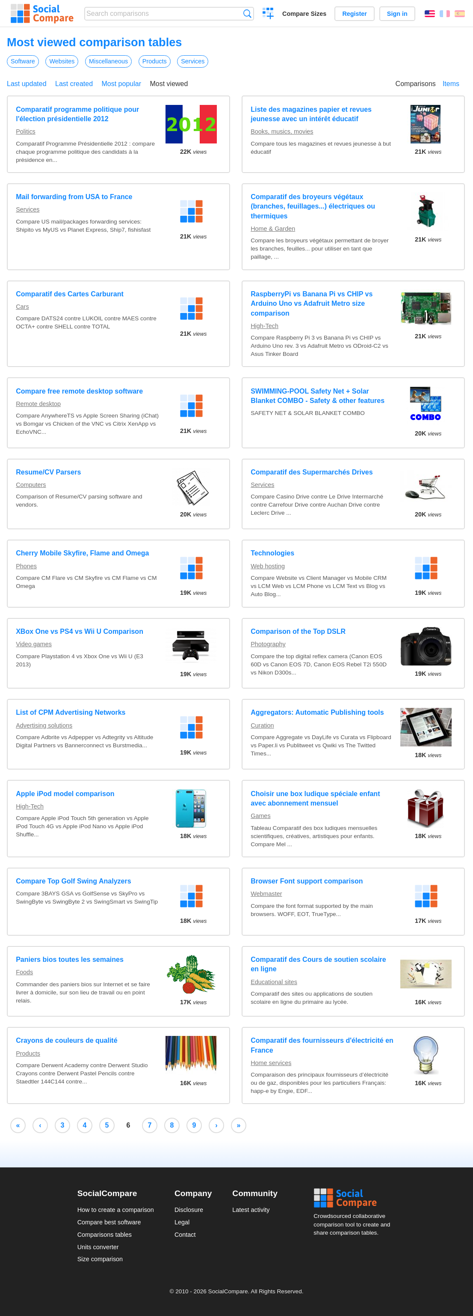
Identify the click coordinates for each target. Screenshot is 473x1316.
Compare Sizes (304, 13)
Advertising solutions (44, 725)
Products (154, 61)
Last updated (27, 83)
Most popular (122, 83)
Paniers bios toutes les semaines (70, 959)
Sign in (397, 13)
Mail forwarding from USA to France (74, 196)
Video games (34, 644)
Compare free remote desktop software (79, 391)
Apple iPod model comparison (65, 793)
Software (23, 61)
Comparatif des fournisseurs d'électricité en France (322, 1045)
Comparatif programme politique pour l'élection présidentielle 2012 (77, 114)
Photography (268, 644)
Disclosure (188, 1209)
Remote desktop (38, 403)
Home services (271, 1062)
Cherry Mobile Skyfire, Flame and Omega (82, 553)
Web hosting (268, 566)
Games (260, 815)
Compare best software (109, 1222)
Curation (262, 725)
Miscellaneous (108, 61)
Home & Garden (273, 228)
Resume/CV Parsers (48, 472)
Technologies (272, 553)
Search (247, 13)
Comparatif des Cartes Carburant (70, 294)
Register (354, 13)
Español (460, 13)
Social (354, 1198)
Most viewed (169, 83)
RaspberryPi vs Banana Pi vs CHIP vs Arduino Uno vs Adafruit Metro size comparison (311, 303)
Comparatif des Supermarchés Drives (311, 472)
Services (192, 61)
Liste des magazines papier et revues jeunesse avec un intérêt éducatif (311, 114)
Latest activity (250, 1209)
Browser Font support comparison (307, 881)
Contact (185, 1234)
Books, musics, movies (282, 131)
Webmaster (266, 893)
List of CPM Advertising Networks (70, 712)
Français (445, 13)
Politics (25, 131)
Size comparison (100, 1259)
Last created (74, 83)
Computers (31, 484)
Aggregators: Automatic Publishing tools (317, 712)
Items (451, 83)
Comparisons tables (104, 1234)
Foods (24, 972)
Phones (26, 566)
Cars (22, 306)
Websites (61, 61)
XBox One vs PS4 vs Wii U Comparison (79, 631)
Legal (181, 1222)
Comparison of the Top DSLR (298, 631)
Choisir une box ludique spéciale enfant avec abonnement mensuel (315, 798)
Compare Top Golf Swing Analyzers (73, 881)
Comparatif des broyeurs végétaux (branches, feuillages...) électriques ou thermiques (313, 206)
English (430, 13)
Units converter (98, 1247)
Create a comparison (268, 14)
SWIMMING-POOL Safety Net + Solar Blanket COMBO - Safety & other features (317, 396)
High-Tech (264, 325)
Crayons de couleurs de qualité (66, 1040)
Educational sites (274, 982)
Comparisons (416, 83)
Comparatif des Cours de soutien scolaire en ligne (318, 964)
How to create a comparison (115, 1209)
